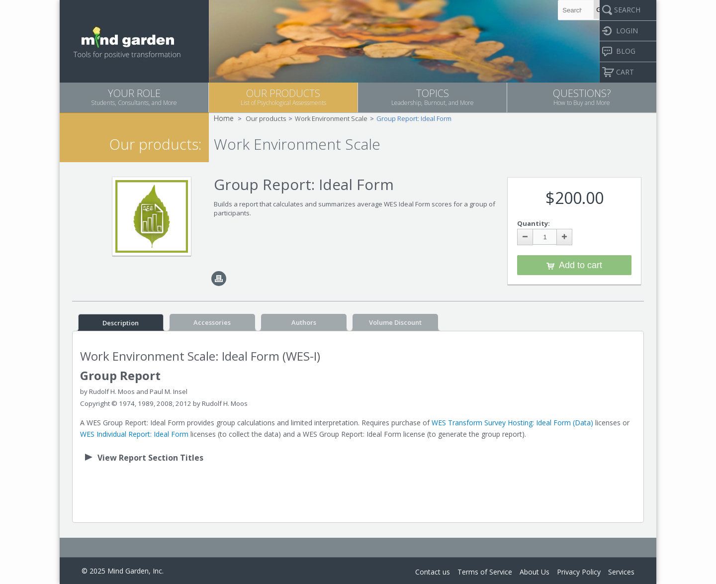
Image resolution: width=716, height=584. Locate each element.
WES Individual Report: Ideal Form (134, 434)
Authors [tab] (303, 322)
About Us (534, 572)
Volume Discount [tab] (395, 322)
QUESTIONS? (581, 97)
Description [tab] (120, 322)
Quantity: (533, 223)
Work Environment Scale (331, 118)
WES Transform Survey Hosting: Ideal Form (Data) (512, 422)
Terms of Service (484, 572)
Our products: (155, 144)
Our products (266, 118)
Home (224, 118)
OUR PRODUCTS (283, 97)
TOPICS (432, 97)
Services (621, 572)
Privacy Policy (579, 572)
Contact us (432, 572)
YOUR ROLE (134, 97)
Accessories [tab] (212, 322)
